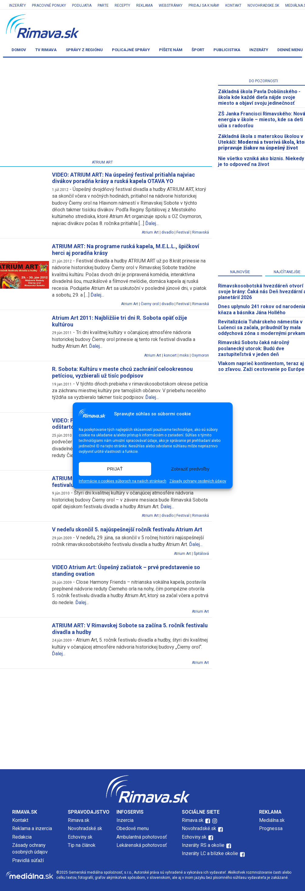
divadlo (167, 232)
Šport (198, 50)
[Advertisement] (152, 717)
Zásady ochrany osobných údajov (197, 481)
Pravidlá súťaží (28, 860)
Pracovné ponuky (49, 5)
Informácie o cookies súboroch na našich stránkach (122, 481)
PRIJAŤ (115, 468)
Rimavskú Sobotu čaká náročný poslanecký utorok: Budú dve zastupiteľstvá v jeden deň (253, 348)
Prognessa (270, 828)
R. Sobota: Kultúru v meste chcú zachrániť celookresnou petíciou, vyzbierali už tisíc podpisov (122, 372)
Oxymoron (200, 355)
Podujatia (82, 5)
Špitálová (201, 553)
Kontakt (233, 5)
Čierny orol (150, 304)
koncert (170, 355)
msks (184, 355)
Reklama (144, 5)
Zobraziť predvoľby (190, 468)
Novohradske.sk (263, 5)
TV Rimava (46, 50)
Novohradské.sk (85, 828)
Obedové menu (132, 828)
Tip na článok (81, 845)
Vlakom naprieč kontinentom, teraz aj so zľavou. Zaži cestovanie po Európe (261, 366)
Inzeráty (17, 5)
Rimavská (200, 232)
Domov (19, 50)
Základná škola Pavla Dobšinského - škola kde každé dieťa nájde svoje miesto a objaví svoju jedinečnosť (259, 97)
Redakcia (22, 837)
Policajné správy (131, 50)
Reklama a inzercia (32, 828)
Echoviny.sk (80, 837)
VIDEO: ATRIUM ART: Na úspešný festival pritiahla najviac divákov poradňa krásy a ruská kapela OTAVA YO (123, 178)
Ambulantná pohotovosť (142, 837)
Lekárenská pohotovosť (142, 845)
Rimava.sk (78, 820)
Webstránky (170, 5)
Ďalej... (152, 223)
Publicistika (226, 50)
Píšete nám (170, 50)
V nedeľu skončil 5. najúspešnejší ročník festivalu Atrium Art (127, 529)
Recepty (122, 5)
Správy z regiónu (84, 50)
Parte (103, 5)
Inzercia (124, 820)
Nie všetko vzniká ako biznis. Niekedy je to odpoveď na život (261, 161)
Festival (182, 232)
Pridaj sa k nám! (204, 5)
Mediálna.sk (272, 820)
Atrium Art (150, 232)
